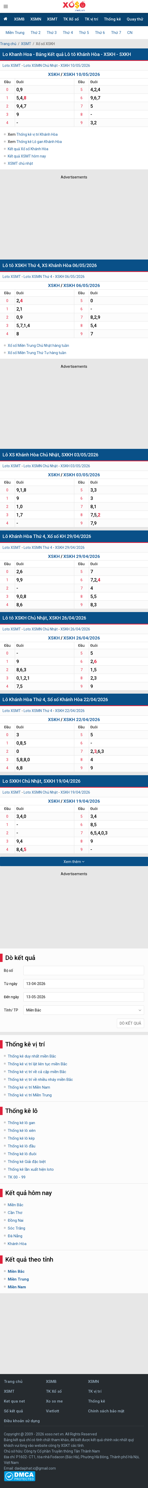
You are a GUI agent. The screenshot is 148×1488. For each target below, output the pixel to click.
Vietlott (52, 1411)
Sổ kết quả (13, 1411)
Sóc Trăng (16, 1228)
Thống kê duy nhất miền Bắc (32, 1056)
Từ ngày (10, 984)
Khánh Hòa (17, 1243)
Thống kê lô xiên (22, 1130)
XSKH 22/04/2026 (70, 711)
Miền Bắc (15, 1205)
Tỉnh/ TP (11, 1010)
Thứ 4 (68, 32)
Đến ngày (11, 997)
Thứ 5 (84, 32)
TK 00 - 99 (16, 1177)
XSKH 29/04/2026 (70, 547)
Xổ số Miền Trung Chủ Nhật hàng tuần (38, 345)
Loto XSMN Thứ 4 (38, 277)
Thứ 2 (36, 32)
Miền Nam (17, 1287)
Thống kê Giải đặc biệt (27, 1161)
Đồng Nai (15, 1220)
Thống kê (112, 19)
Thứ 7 (116, 32)
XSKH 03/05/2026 (75, 466)
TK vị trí (91, 19)
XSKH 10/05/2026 (75, 65)
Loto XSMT (12, 65)
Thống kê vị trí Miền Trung (30, 1095)
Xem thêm (74, 861)
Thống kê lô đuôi (22, 1154)
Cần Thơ (15, 1212)
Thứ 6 (100, 32)
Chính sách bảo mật (106, 1411)
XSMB (19, 19)
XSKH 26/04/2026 (75, 629)
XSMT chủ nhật (20, 163)
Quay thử (135, 19)
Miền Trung (15, 32)
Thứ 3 (52, 32)
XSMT (52, 19)
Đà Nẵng (15, 1236)
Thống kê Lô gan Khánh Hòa (39, 142)
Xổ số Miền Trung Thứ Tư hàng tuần (37, 353)
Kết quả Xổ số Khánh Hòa (28, 149)
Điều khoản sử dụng (22, 1421)
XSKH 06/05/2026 (70, 277)
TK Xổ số (71, 19)
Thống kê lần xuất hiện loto (31, 1169)
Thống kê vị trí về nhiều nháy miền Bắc (40, 1079)
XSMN (35, 19)
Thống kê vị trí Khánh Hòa (37, 134)
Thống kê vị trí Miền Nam (29, 1087)
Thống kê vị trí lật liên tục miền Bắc (37, 1064)
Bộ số (8, 970)
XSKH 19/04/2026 (75, 792)
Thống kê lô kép (21, 1138)
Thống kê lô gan (21, 1122)
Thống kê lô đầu (21, 1146)
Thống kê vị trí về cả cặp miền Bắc (37, 1071)
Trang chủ (8, 44)
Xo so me (54, 1401)
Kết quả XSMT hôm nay (27, 156)
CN (129, 32)
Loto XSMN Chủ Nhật (41, 65)
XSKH (54, 74)
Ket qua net (14, 1401)
